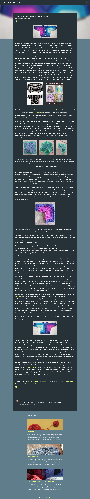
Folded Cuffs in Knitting (33, 456)
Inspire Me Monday (43, 381)
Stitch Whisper (13, 2)
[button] (16, 21)
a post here (18, 296)
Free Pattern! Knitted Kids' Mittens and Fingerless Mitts (40, 481)
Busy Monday (34, 381)
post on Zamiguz (36, 112)
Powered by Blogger (45, 497)
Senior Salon (18, 383)
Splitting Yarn (30, 431)
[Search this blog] (81, 2)
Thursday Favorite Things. (32, 383)
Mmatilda (22, 400)
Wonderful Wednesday (67, 381)
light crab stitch (31, 367)
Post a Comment (19, 408)
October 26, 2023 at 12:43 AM (27, 404)
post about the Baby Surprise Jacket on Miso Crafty (45, 109)
